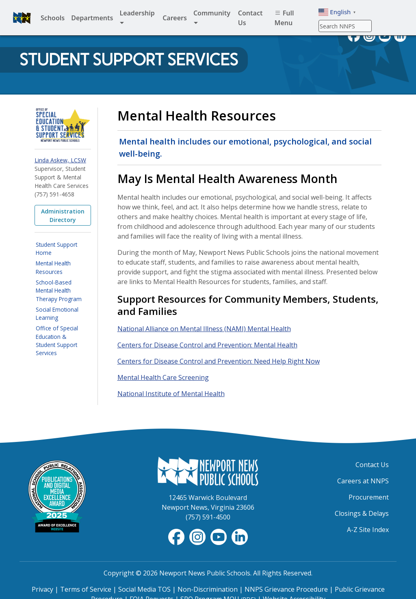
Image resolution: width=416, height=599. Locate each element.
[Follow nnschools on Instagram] (198, 536)
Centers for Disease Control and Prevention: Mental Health (207, 344)
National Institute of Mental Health (171, 393)
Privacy (42, 589)
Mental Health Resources (53, 267)
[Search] (345, 26)
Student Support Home (56, 248)
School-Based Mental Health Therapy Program (59, 290)
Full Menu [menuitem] (284, 18)
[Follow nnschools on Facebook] (177, 536)
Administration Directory (62, 215)
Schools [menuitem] (53, 17)
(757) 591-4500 (208, 517)
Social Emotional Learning (57, 313)
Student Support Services (129, 59)
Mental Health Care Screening (163, 377)
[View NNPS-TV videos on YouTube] (219, 536)
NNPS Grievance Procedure (286, 589)
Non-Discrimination (208, 589)
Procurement (369, 497)
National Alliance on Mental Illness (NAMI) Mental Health (204, 328)
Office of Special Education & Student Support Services (57, 340)
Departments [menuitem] (92, 17)
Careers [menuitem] (174, 17)
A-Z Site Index (368, 529)
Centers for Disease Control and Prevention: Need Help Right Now (218, 361)
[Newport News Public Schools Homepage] (208, 470)
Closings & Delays (362, 513)
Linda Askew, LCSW (60, 160)
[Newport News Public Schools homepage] (22, 18)
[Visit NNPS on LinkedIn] (240, 536)
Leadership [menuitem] (136, 18)
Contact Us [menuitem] (250, 18)
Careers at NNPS (363, 480)
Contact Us (372, 464)
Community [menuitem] (211, 18)
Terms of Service (85, 589)
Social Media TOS (144, 589)
